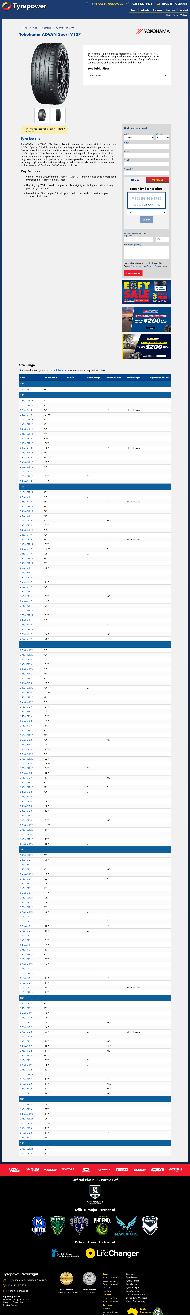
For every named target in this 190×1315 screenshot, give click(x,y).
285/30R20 (26, 792)
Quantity (159, 133)
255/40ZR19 (26, 568)
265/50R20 (26, 749)
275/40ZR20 (26, 768)
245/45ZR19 (26, 544)
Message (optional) (132, 244)
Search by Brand (110, 1284)
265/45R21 (26, 902)
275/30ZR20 (26, 754)
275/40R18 (26, 471)
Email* (127, 160)
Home (23, 27)
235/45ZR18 (26, 424)
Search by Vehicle (111, 1277)
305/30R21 (26, 968)
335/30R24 (26, 1153)
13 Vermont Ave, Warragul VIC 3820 (27, 1279)
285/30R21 (26, 935)
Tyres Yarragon (132, 1291)
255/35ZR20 (26, 702)
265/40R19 (26, 596)
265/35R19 (26, 586)
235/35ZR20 (26, 654)
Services (157, 9)
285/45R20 (26, 811)
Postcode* (128, 169)
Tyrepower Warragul (104, 3)
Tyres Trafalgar (132, 1287)
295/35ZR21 (26, 964)
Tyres (134, 9)
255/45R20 (26, 716)
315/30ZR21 (26, 973)
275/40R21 (26, 916)
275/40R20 (26, 763)
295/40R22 (26, 1069)
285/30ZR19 (26, 620)
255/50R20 (26, 721)
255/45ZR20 (26, 711)
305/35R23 (26, 1128)
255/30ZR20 (26, 697)
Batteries (106, 1308)
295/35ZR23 (26, 1118)
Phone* (127, 151)
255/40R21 (26, 878)
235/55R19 (26, 525)
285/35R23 (26, 1109)
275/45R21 (26, 926)
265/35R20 (26, 740)
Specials (170, 9)
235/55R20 (26, 664)
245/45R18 (26, 438)
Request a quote (172, 3)
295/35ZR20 (26, 825)
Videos (183, 15)
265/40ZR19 (26, 591)
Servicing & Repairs (111, 1312)
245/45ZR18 (26, 443)
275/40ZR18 (26, 476)
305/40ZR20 (26, 839)
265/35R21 (26, 893)
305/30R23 (26, 1123)
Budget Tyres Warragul (136, 1297)
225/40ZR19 (26, 497)
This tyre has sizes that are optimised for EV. (44, 130)
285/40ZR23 (26, 1114)
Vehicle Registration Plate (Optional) (135, 234)
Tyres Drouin (131, 1277)
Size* (126, 133)
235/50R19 (26, 520)
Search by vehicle (59, 370)
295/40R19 (26, 639)
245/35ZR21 (26, 855)
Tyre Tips (107, 1291)
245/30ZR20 (26, 669)
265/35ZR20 (26, 735)
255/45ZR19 (26, 572)
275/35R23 (26, 1104)
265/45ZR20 (26, 744)
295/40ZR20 (26, 829)
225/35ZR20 (26, 650)
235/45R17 (26, 389)
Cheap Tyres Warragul (136, 1301)
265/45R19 (26, 601)
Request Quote (133, 273)
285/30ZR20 (26, 782)
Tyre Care (107, 1287)
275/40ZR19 (26, 615)
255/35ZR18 (26, 452)
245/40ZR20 (26, 688)
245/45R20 (26, 692)
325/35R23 (26, 1137)
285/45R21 (26, 949)
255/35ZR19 (26, 563)
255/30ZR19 (26, 558)
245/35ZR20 (26, 673)
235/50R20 (26, 659)
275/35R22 (26, 1022)
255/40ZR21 (26, 874)
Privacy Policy (136, 266)
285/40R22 (26, 1041)
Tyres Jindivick (132, 1280)
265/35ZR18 (26, 467)
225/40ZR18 (26, 400)
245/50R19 (26, 549)
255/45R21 (26, 883)
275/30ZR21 (26, 907)
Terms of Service (154, 266)
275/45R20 (26, 773)
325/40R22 (26, 1093)
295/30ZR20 (26, 815)
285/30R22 (26, 1036)
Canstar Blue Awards (135, 1294)
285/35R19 (26, 624)
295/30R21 (26, 959)
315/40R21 (26, 987)
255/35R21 (26, 869)
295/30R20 (26, 820)
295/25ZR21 (26, 954)
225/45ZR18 (26, 405)
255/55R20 (26, 725)
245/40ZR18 (26, 433)
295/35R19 (26, 634)
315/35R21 (26, 978)
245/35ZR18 (26, 429)
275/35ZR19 (26, 605)
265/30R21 (26, 888)
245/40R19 (26, 534)
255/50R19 (26, 577)
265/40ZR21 (26, 897)
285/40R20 (26, 801)
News (175, 15)
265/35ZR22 (26, 1013)
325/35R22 (26, 1088)
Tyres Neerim (132, 1284)
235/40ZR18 (26, 419)
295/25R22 (26, 1055)
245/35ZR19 (26, 530)
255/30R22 (26, 1008)
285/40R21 (26, 945)
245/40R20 (26, 683)
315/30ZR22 (26, 1074)
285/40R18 (26, 481)
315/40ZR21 (26, 992)
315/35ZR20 (26, 844)
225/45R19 (26, 501)
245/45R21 (26, 864)
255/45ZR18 (26, 462)
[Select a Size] (127, 75)
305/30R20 (26, 834)
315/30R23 (26, 1133)
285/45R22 (26, 1050)
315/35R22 (26, 1079)
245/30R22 (26, 1003)
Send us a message (18, 1290)
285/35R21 (26, 940)
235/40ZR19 (26, 511)
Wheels (145, 9)
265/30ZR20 (26, 730)
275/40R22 (26, 1032)
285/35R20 (26, 796)
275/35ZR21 (26, 912)
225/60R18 (26, 414)
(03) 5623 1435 (142, 3)
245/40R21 (26, 860)
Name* (127, 142)
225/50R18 (26, 410)
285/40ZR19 (26, 629)
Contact (184, 9)
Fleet (168, 15)
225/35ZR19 (26, 492)
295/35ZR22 (26, 1065)
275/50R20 (26, 777)
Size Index (131, 1274)
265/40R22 (26, 1017)
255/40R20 (26, 706)
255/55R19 (26, 582)
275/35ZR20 (26, 758)
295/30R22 (26, 1060)
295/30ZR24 (26, 1148)
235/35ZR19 (26, 506)
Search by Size (109, 1281)
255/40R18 (26, 457)
